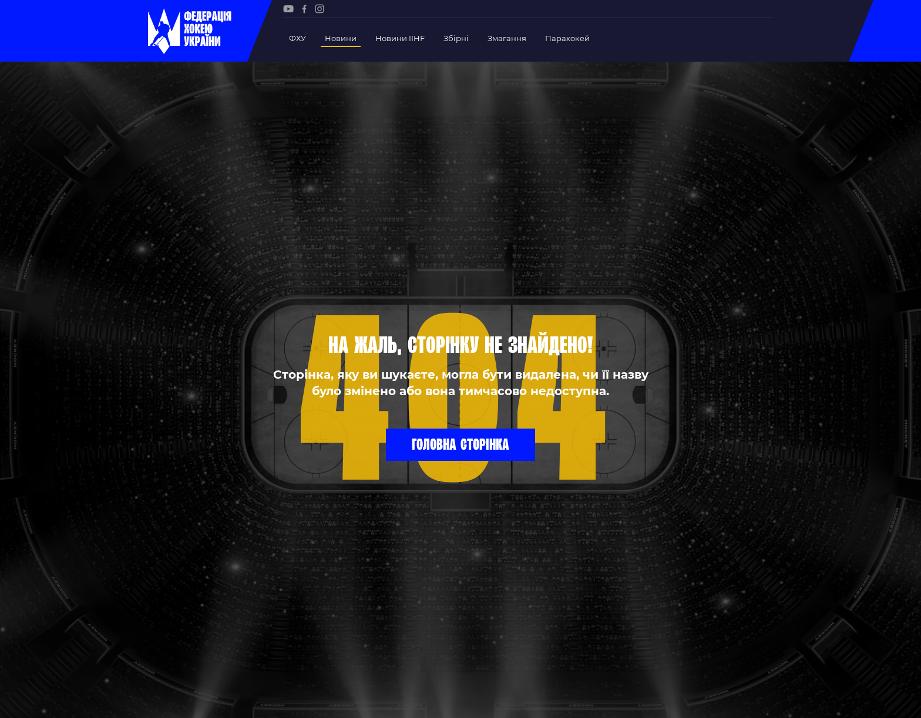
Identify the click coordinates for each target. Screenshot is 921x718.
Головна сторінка (460, 444)
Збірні (456, 38)
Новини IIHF (400, 38)
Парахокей (567, 38)
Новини (341, 38)
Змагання (507, 38)
